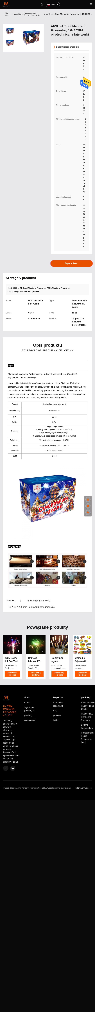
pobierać (57, 715)
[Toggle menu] (90, 5)
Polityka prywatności (83, 788)
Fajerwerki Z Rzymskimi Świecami (87, 717)
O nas (27, 703)
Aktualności (29, 720)
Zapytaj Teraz (72, 263)
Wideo (56, 720)
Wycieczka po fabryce (29, 709)
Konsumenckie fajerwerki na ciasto (32, 14)
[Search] (42, 4)
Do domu (7, 14)
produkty (17, 14)
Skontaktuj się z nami (58, 704)
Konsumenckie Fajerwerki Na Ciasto (88, 706)
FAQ (55, 710)
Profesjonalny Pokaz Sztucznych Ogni (87, 737)
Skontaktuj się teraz (12, 674)
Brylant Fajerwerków (87, 726)
